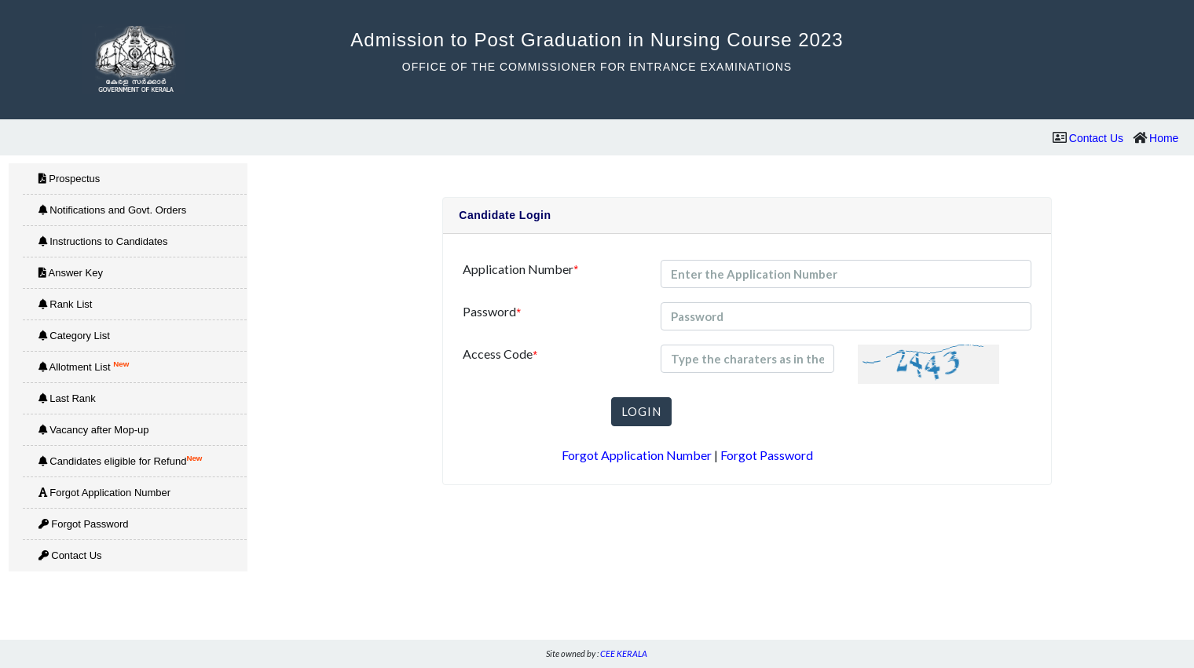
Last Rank (67, 398)
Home (1163, 138)
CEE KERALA (623, 653)
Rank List (65, 304)
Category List (74, 335)
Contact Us (1096, 138)
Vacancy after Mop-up (93, 430)
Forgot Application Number (104, 492)
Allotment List (84, 366)
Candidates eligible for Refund (120, 460)
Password (491, 312)
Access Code (500, 354)
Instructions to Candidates (103, 241)
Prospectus (69, 178)
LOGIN (641, 411)
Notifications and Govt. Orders (112, 210)
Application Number (520, 269)
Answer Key (70, 273)
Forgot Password (83, 524)
